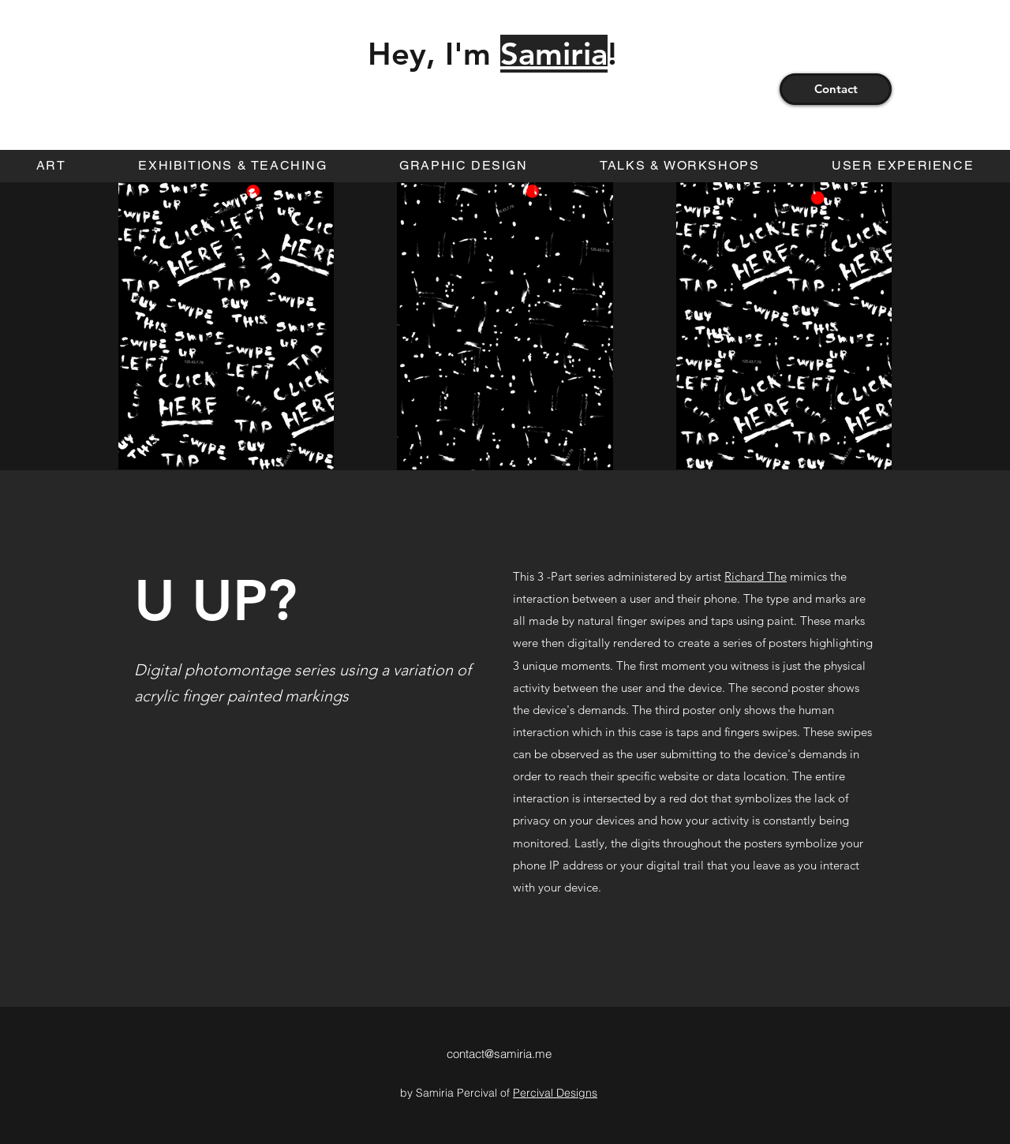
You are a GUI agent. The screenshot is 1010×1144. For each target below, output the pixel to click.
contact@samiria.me (499, 1053)
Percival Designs (555, 1093)
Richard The (755, 576)
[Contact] (836, 89)
